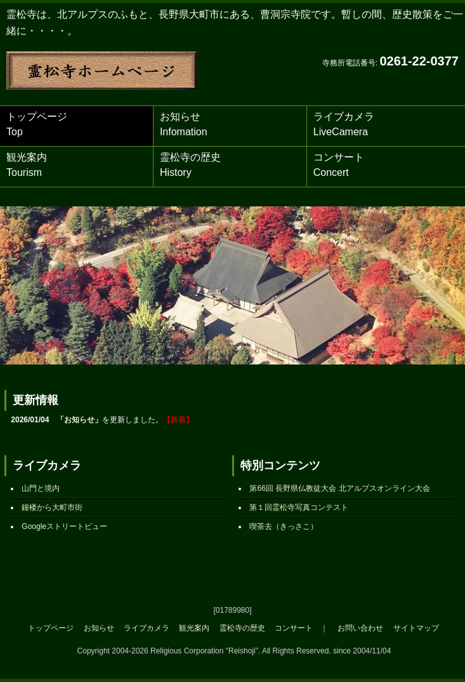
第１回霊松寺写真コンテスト (298, 507)
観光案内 (26, 165)
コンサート (338, 165)
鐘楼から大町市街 (52, 507)
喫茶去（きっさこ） (283, 526)
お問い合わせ (360, 628)
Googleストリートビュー (64, 526)
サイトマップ (416, 628)
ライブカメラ (343, 124)
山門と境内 (41, 488)
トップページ (36, 124)
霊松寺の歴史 (190, 165)
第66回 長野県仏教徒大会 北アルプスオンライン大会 (339, 488)
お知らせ (183, 124)
